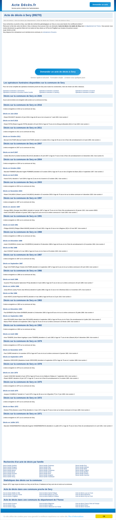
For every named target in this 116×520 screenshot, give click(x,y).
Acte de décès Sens (9, 505)
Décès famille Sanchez (82, 475)
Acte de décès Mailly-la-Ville (11, 493)
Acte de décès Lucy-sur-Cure (84, 493)
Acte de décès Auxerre (10, 503)
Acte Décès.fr (24, 5)
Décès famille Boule (9, 472)
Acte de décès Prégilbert (10, 496)
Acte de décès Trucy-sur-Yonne (12, 494)
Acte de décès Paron (81, 505)
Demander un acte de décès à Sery (58, 72)
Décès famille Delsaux (82, 467)
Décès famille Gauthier (10, 465)
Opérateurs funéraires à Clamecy (49, 92)
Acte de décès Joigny (9, 507)
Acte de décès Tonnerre (82, 507)
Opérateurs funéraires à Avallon (85, 92)
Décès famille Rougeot (10, 467)
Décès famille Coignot (82, 470)
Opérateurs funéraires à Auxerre (85, 91)
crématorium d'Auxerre (49, 32)
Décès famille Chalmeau (46, 465)
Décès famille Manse (9, 470)
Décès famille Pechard (10, 473)
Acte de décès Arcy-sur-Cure (84, 496)
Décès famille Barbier (81, 472)
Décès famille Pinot (45, 473)
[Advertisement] (58, 51)
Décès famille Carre (9, 475)
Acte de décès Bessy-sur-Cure (48, 494)
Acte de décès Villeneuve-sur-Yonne (50, 507)
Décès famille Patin (45, 467)
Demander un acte (100, 4)
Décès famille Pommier (10, 469)
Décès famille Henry (9, 476)
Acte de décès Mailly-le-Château (49, 496)
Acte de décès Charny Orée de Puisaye (87, 503)
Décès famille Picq (81, 465)
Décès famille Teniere (81, 473)
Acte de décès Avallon (46, 505)
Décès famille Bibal (81, 469)
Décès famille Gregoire (46, 475)
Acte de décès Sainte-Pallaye (48, 493)
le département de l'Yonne (93, 26)
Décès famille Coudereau (46, 470)
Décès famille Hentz (45, 472)
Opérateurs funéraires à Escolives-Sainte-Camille (18, 92)
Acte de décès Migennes (46, 503)
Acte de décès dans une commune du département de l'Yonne (34, 500)
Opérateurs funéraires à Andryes (49, 91)
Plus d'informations (75, 516)
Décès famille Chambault (46, 476)
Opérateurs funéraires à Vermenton (13, 91)
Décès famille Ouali (45, 469)
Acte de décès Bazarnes (82, 494)
